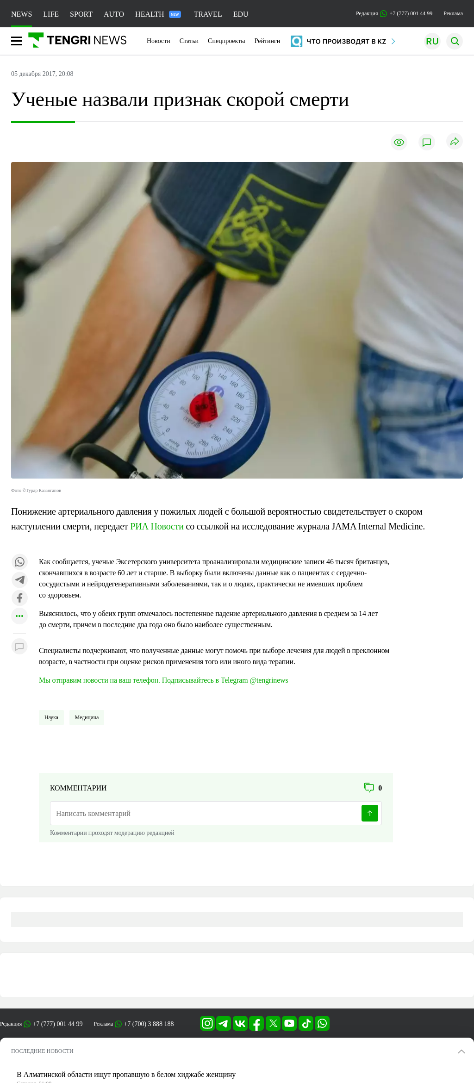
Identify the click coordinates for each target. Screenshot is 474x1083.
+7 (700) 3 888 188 (149, 1024)
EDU (241, 14)
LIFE (51, 14)
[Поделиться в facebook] (19, 599)
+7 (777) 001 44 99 (57, 1024)
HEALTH (158, 14)
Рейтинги (268, 40)
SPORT (81, 14)
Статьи (189, 40)
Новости (158, 40)
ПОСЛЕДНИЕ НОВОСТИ (42, 1051)
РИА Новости (156, 526)
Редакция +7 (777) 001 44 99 (394, 13)
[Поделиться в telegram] (19, 581)
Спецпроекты (226, 40)
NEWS (21, 14)
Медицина (87, 717)
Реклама (453, 13)
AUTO (114, 14)
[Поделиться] (454, 142)
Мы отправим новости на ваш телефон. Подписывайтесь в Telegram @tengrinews (163, 680)
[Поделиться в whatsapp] (19, 563)
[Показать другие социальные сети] (19, 617)
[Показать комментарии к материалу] (19, 647)
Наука (51, 717)
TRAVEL (208, 14)
